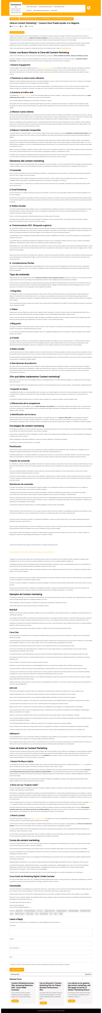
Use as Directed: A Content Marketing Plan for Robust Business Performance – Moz (50, 986)
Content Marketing (66, 48)
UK (51, 914)
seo (37, 914)
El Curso (40, 911)
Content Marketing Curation (45, 6)
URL (55, 914)
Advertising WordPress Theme (45, 1010)
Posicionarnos (16, 5)
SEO (22, 26)
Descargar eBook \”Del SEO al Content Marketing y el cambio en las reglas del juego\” (32, 552)
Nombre (12, 939)
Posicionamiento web (59, 6)
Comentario (13, 925)
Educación (29, 10)
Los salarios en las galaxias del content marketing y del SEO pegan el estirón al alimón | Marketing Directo (79, 986)
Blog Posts (19, 911)
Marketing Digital (73, 911)
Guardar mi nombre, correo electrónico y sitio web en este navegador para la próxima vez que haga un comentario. (40, 964)
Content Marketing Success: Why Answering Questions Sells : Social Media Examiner (22, 986)
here (30, 907)
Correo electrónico (15, 948)
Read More (15, 1001)
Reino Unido (29, 914)
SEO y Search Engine (32, 6)
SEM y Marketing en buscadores (41, 10)
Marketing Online (85, 911)
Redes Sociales (19, 914)
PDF (12, 914)
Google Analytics (61, 911)
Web (11, 957)
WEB (60, 914)
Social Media (54, 10)
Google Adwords (49, 911)
